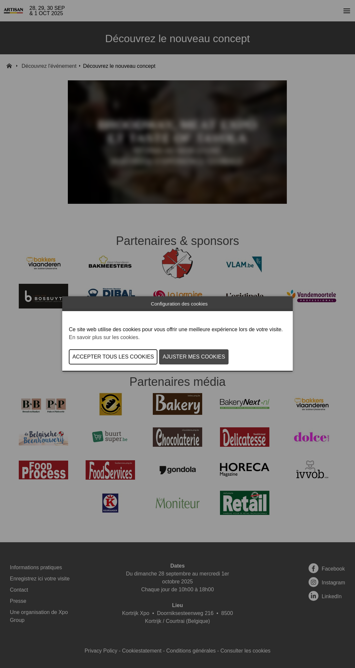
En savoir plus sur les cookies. (104, 337)
